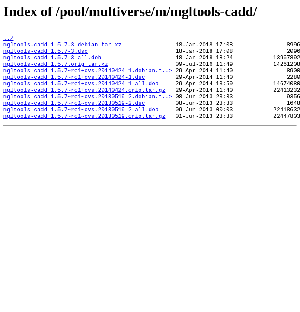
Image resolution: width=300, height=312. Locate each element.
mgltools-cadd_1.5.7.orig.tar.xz (55, 70)
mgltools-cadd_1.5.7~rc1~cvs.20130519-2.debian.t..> (87, 109)
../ (8, 39)
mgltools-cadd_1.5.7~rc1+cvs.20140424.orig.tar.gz (84, 101)
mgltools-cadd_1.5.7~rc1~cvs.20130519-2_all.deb (81, 125)
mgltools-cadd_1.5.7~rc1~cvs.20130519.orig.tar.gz (84, 132)
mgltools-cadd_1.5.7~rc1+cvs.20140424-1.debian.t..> (87, 78)
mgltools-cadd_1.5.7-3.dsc (45, 54)
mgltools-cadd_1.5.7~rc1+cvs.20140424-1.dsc (74, 86)
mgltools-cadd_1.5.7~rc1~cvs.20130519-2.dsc (74, 117)
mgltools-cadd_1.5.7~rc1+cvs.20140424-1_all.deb (81, 94)
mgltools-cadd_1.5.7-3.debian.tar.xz (62, 47)
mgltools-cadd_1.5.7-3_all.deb (52, 62)
